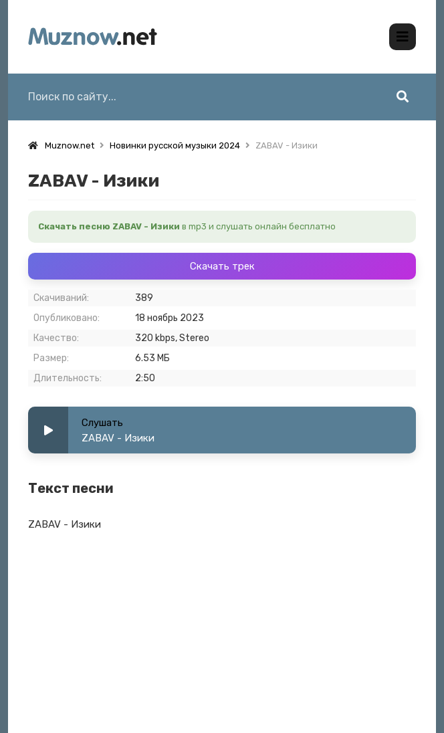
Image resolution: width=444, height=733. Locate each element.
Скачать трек (222, 266)
